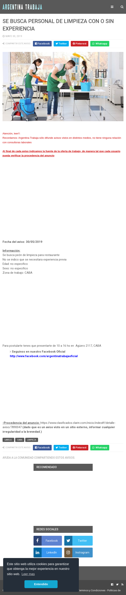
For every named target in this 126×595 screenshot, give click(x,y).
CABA (19, 440)
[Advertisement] (63, 203)
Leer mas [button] (28, 574)
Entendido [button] (41, 584)
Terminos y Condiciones (91, 590)
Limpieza (31, 440)
